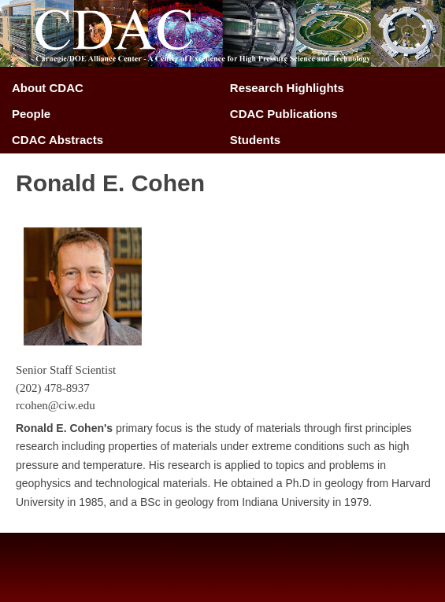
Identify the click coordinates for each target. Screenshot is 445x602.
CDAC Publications (284, 113)
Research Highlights (287, 87)
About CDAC (47, 87)
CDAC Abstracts (57, 139)
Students (255, 139)
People (31, 113)
